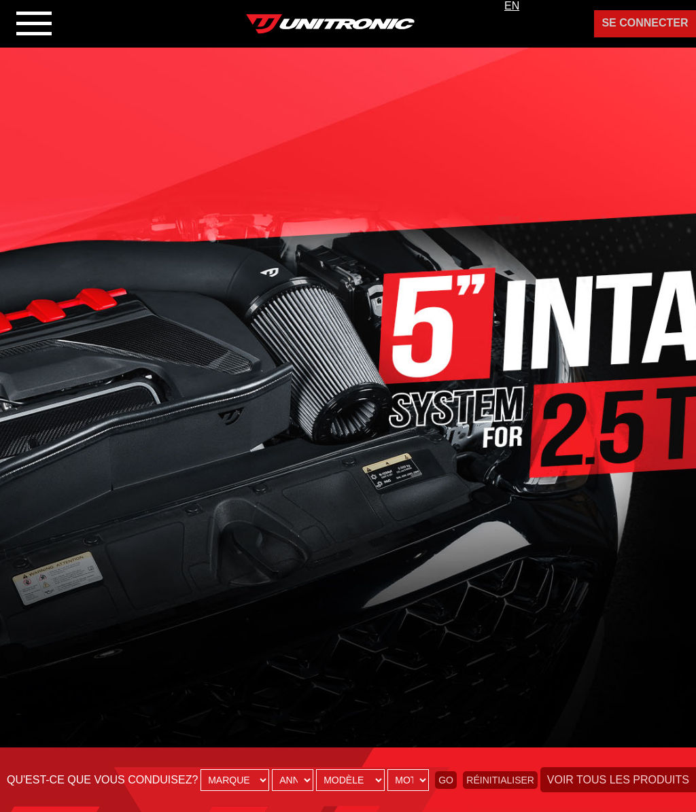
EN (511, 6)
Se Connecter (645, 23)
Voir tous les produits (618, 779)
